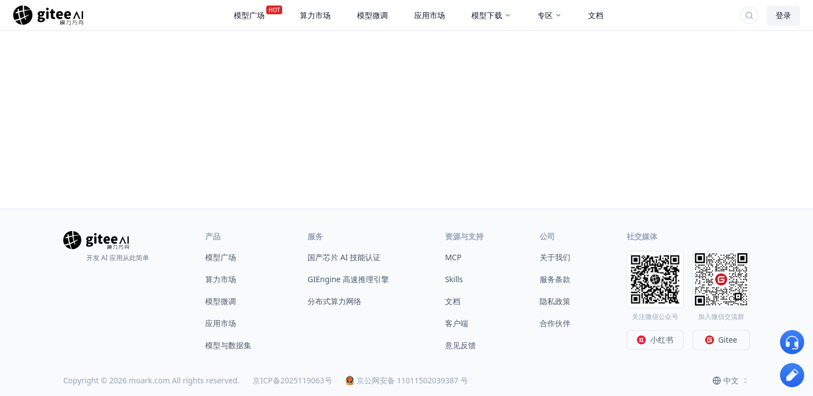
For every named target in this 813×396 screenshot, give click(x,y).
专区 (549, 15)
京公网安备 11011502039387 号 (406, 380)
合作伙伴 (555, 323)
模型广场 (220, 257)
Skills (454, 279)
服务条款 (555, 279)
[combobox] (731, 380)
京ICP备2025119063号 (292, 380)
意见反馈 (460, 345)
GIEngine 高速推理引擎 (348, 279)
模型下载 (491, 15)
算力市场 (220, 279)
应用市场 (220, 323)
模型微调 (220, 301)
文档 (452, 301)
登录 (783, 15)
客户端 (456, 323)
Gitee (721, 339)
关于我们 (555, 257)
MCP (453, 257)
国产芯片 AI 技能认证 (344, 257)
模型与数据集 (228, 345)
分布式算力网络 (334, 301)
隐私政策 (555, 301)
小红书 (655, 339)
